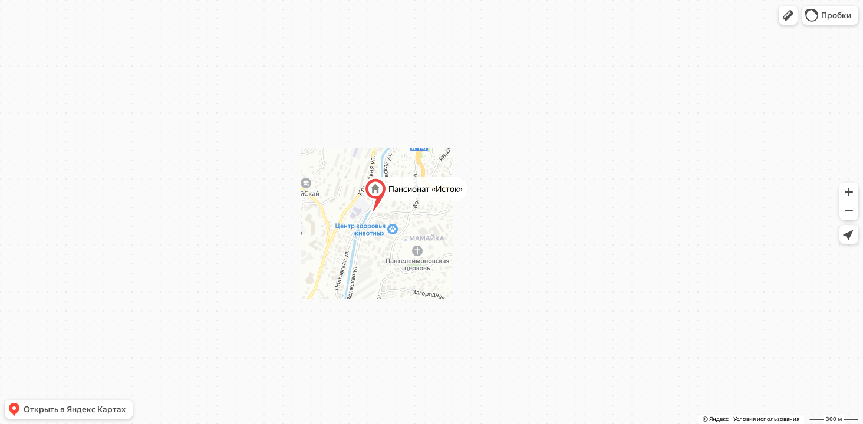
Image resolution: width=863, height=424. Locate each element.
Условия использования (766, 419)
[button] (788, 15)
